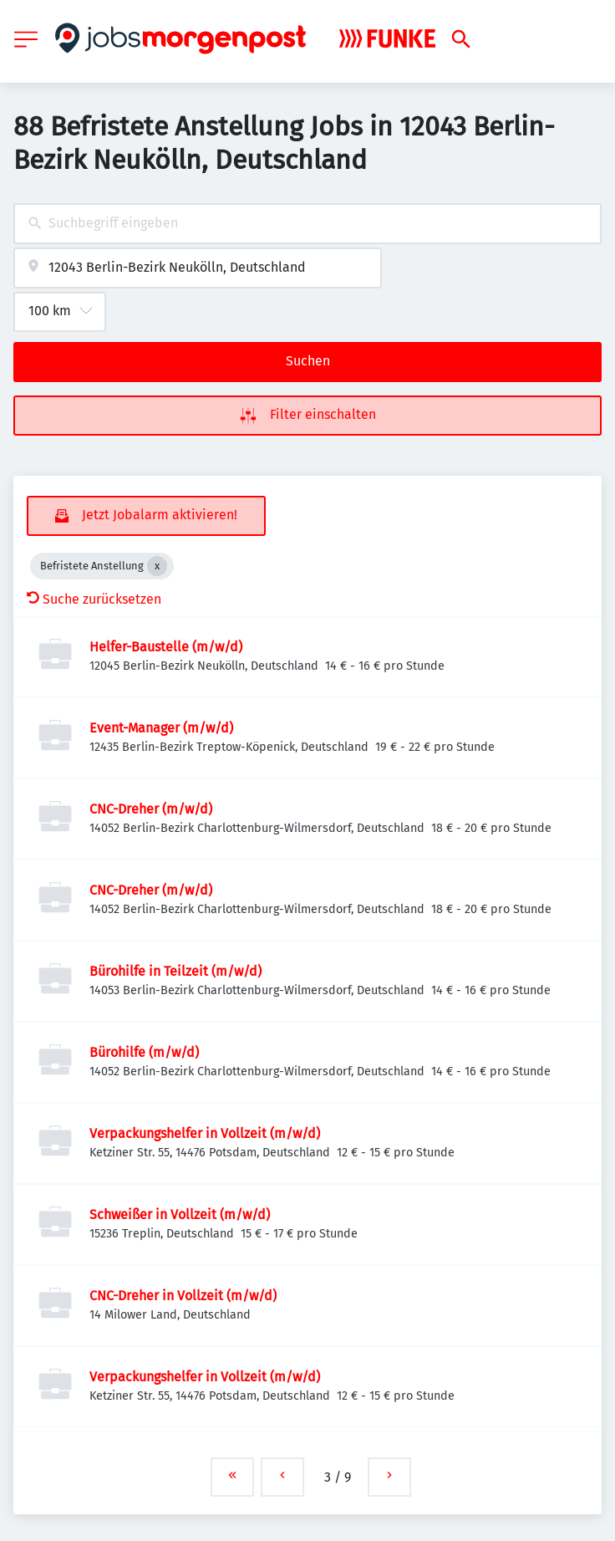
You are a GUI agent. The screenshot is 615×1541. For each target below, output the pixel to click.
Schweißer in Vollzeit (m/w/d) (179, 1214)
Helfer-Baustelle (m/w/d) (165, 647)
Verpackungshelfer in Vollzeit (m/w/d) (204, 1133)
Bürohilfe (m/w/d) (144, 1052)
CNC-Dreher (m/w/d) (150, 809)
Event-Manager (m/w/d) (161, 728)
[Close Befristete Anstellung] (157, 566)
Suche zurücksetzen (94, 599)
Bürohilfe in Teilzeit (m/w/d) (175, 971)
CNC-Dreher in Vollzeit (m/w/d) (183, 1296)
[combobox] (307, 223)
